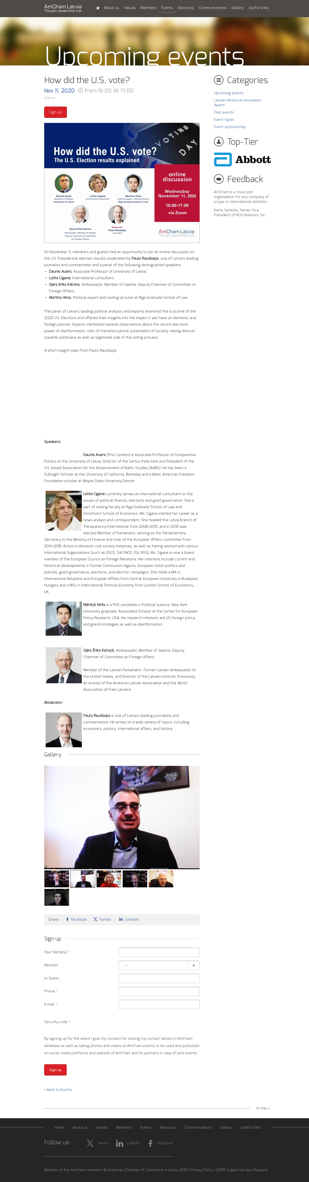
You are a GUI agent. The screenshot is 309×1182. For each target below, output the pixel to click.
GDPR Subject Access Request (242, 1170)
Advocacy (186, 8)
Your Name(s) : (57, 952)
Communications (213, 8)
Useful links (258, 8)
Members (148, 8)
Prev (53, 817)
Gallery (238, 8)
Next (190, 817)
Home (59, 1127)
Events (167, 8)
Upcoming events (229, 93)
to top (261, 1108)
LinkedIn (128, 919)
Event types (224, 119)
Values (130, 8)
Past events (224, 112)
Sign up (55, 112)
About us (111, 8)
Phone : (51, 991)
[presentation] (163, 1022)
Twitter (102, 919)
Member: (51, 965)
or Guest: (52, 978)
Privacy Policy (202, 1170)
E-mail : (51, 1004)
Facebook (76, 919)
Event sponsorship (230, 127)
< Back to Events (58, 1090)
